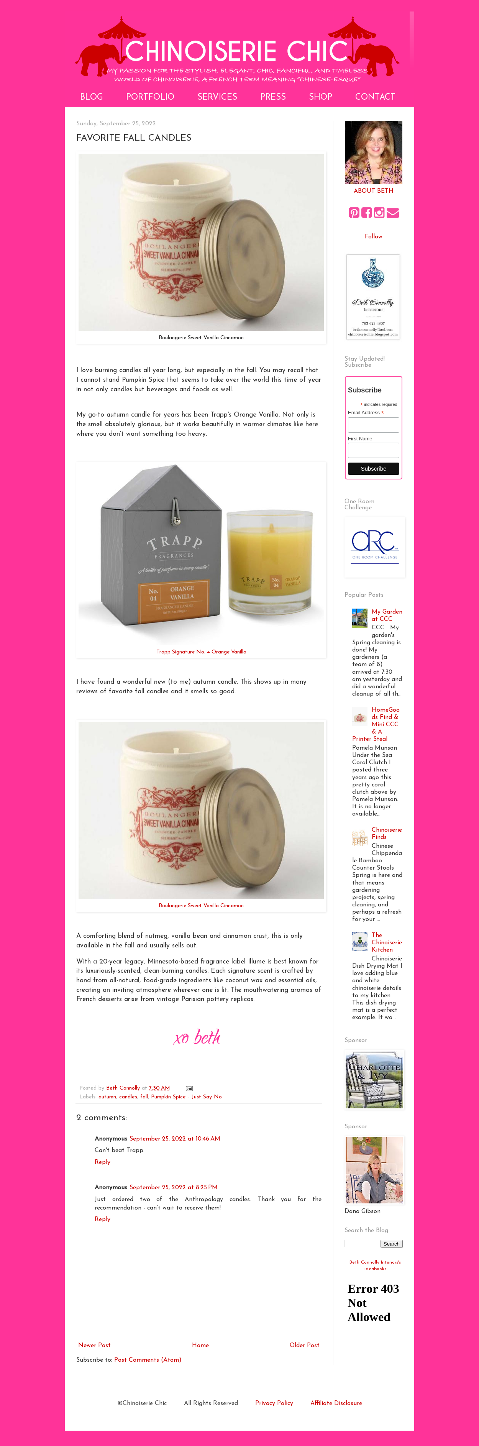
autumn (107, 1097)
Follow (373, 237)
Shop (320, 97)
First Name (360, 439)
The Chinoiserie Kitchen (387, 942)
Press (273, 97)
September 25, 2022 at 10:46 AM (175, 1139)
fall (144, 1097)
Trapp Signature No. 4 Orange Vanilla (201, 652)
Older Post (305, 1346)
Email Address (366, 412)
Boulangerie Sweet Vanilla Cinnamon (201, 906)
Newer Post (94, 1346)
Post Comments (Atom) (148, 1360)
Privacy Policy (274, 1403)
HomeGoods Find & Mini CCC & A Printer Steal (376, 725)
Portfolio (150, 97)
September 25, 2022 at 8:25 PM (174, 1188)
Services (217, 97)
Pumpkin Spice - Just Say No (186, 1097)
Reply (102, 1162)
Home (200, 1346)
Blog (91, 97)
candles (128, 1097)
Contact (375, 97)
